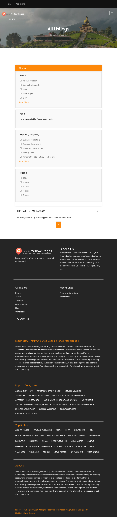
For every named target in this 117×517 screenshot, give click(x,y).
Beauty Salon (28, 152)
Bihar (25, 89)
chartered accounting (26, 413)
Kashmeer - (34, 441)
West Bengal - (94, 452)
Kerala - (45, 441)
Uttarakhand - (78, 452)
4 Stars (26, 191)
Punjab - (69, 446)
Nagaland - (47, 446)
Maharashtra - (77, 441)
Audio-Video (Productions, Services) (62, 400)
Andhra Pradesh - (23, 430)
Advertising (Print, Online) (50, 391)
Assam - (59, 430)
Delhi (25, 98)
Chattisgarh (28, 93)
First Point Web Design (25, 513)
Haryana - (39, 435)
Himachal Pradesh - (56, 435)
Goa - (18, 435)
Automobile (88, 400)
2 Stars (26, 182)
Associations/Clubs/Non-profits (68, 395)
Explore (12, 19)
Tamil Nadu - (21, 452)
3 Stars (26, 186)
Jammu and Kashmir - (76, 435)
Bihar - (69, 430)
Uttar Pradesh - (61, 452)
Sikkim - (92, 446)
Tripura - (47, 452)
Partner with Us (21, 304)
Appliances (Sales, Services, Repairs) (32, 395)
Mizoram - (34, 446)
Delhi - (93, 430)
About (18, 297)
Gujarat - (28, 435)
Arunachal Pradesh (31, 85)
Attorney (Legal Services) (28, 400)
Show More (24, 102)
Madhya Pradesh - (60, 441)
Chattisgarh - (81, 430)
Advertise (19, 300)
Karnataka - (21, 441)
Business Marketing (31, 140)
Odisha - (58, 446)
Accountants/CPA (24, 391)
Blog (17, 308)
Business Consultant (32, 144)
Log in (8, 4)
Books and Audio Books (33, 148)
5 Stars (26, 195)
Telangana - (35, 452)
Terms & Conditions (69, 293)
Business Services (68, 409)
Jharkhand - (94, 435)
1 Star (25, 178)
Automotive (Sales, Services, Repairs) (39, 157)
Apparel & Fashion (74, 391)
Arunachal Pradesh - (43, 430)
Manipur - (91, 441)
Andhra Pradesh (30, 81)
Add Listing (20, 4)
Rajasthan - (80, 446)
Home (18, 293)
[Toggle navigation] (112, 13)
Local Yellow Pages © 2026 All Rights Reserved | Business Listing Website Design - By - (52, 510)
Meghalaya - (21, 446)
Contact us (20, 312)
